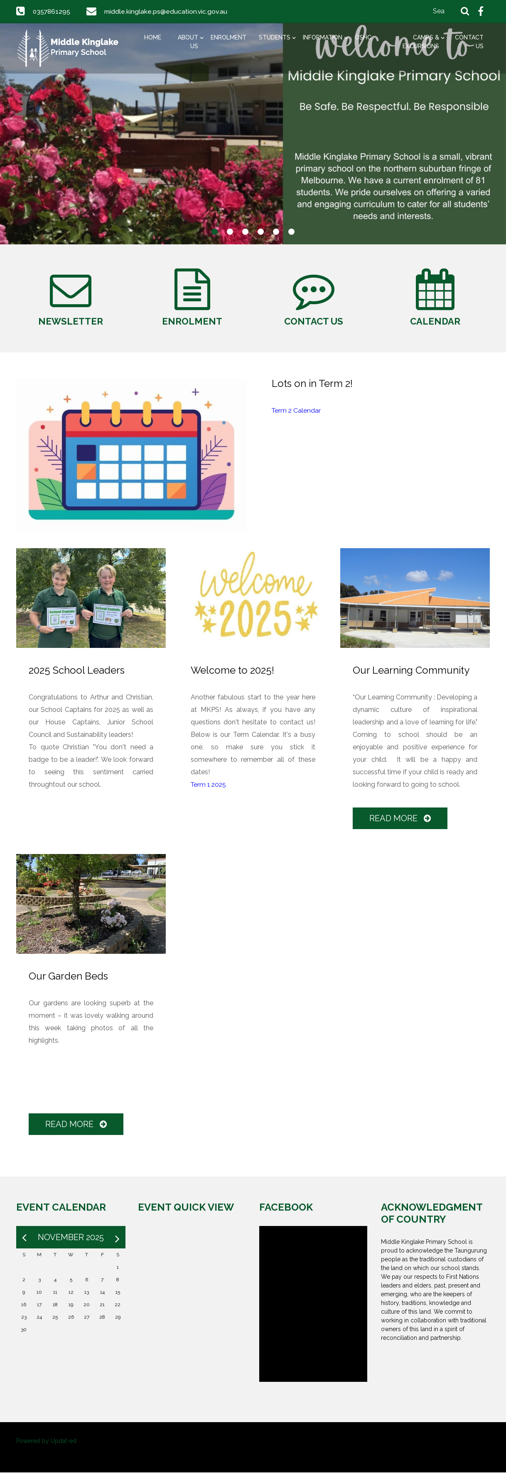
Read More (400, 823)
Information (322, 37)
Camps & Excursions (421, 41)
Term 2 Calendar (297, 415)
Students (274, 37)
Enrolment (228, 37)
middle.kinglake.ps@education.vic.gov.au (167, 11)
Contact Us (469, 41)
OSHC (363, 37)
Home (152, 37)
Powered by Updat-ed (46, 1445)
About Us (188, 41)
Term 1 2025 (209, 789)
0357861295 (52, 11)
